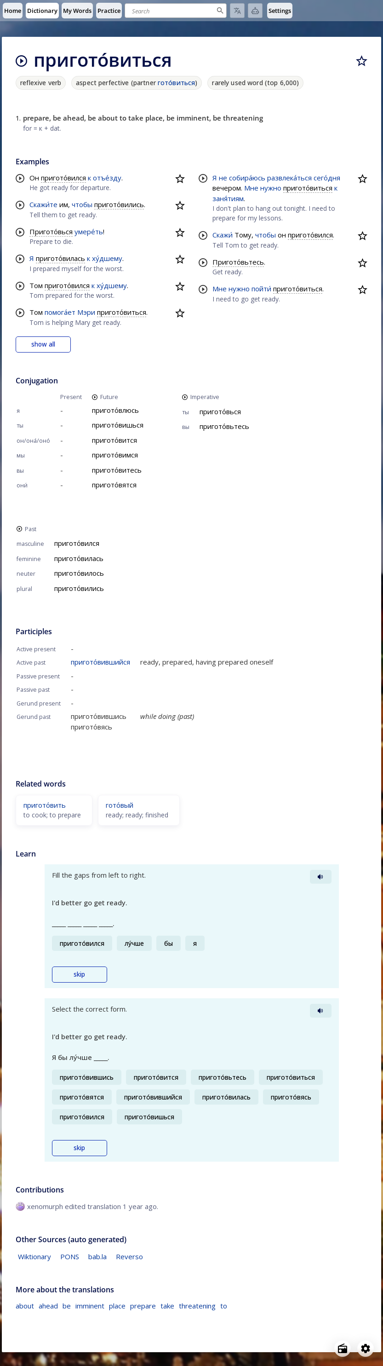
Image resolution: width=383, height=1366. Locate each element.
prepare (143, 1305)
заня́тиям (228, 198)
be (67, 1305)
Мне (251, 187)
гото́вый (119, 805)
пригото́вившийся (100, 661)
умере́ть (88, 231)
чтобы (82, 204)
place (117, 1305)
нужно (270, 187)
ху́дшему (107, 258)
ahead (48, 1305)
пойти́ (261, 288)
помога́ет (60, 312)
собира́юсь (247, 177)
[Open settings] (365, 1348)
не (223, 177)
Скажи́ (222, 234)
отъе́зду (107, 177)
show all (43, 344)
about (25, 1305)
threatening (197, 1305)
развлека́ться (289, 177)
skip (79, 974)
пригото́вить (44, 805)
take (167, 1305)
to (223, 1305)
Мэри (86, 312)
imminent (89, 1305)
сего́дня (327, 177)
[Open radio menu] (342, 1348)
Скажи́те (43, 204)
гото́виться (176, 82)
